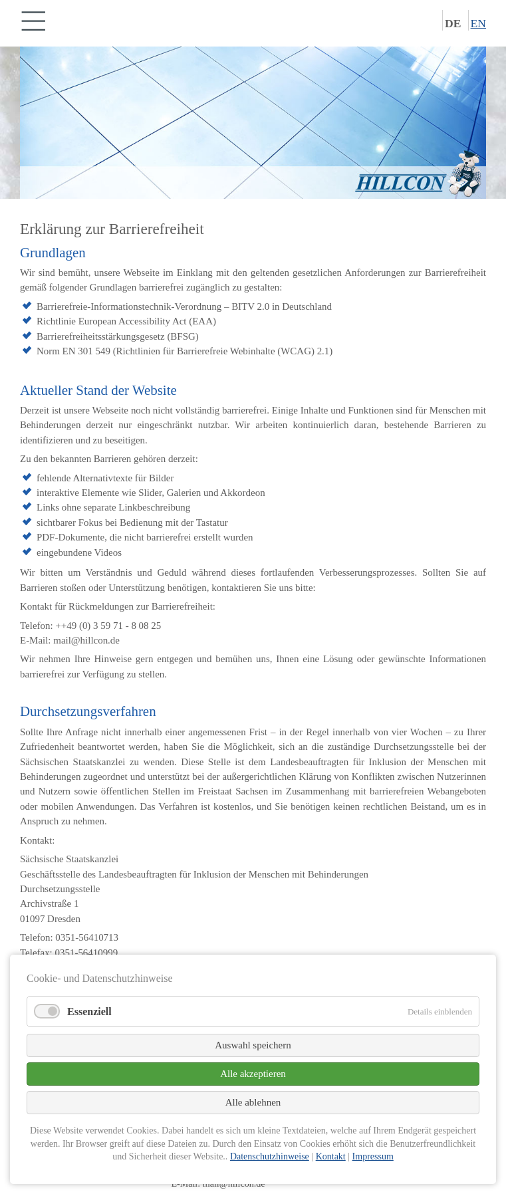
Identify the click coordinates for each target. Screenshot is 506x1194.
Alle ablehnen (253, 1102)
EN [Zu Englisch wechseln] (478, 23)
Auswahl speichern (253, 1045)
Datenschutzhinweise (269, 1156)
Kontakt (331, 1156)
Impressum (373, 1156)
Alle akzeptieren (253, 1073)
